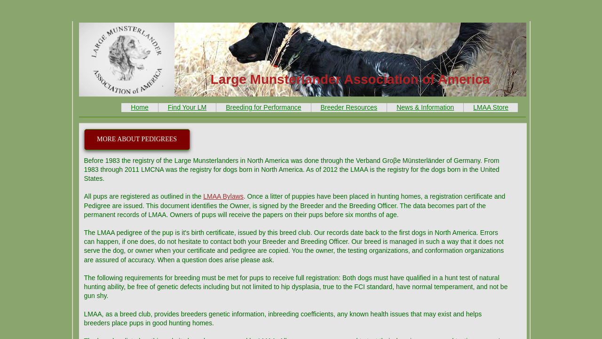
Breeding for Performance (263, 107)
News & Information (425, 107)
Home (139, 107)
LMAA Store (490, 107)
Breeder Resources (349, 107)
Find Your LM (187, 107)
